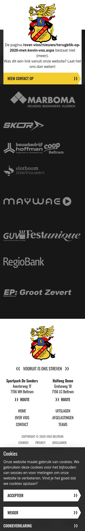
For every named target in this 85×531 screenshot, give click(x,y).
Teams (62, 424)
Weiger (12, 512)
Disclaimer (59, 442)
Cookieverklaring (17, 526)
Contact (22, 424)
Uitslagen (63, 411)
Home (22, 411)
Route (24, 399)
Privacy (40, 442)
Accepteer (15, 495)
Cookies (23, 442)
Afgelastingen (63, 417)
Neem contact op (20, 78)
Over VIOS (22, 417)
